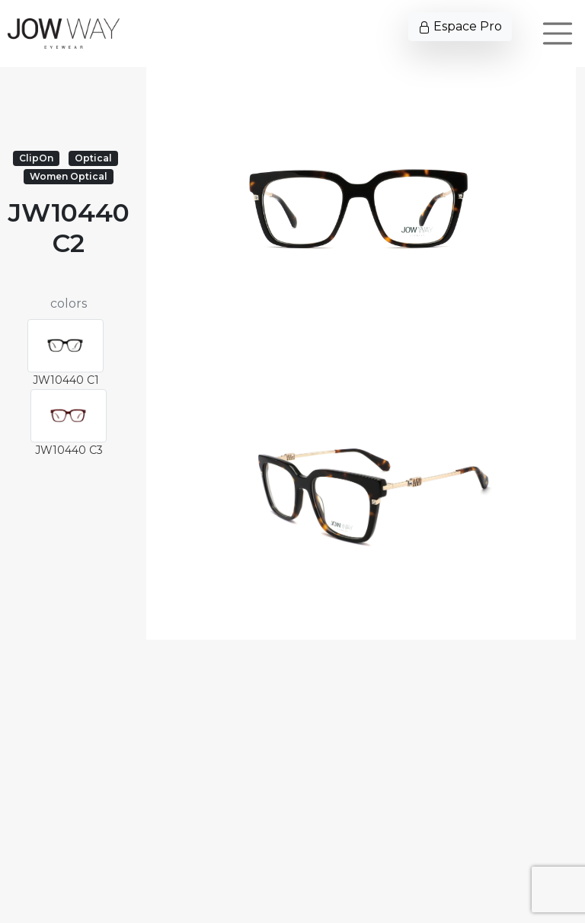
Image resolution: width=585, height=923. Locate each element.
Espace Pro (460, 26)
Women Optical (68, 176)
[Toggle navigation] (557, 33)
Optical (93, 158)
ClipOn (36, 158)
